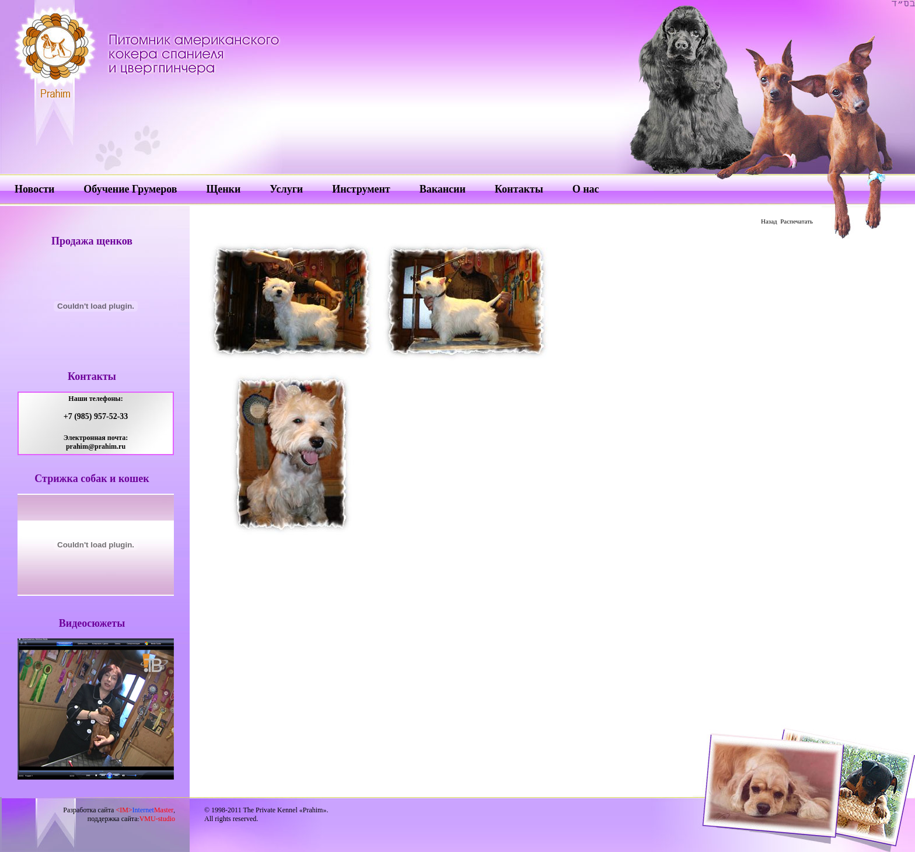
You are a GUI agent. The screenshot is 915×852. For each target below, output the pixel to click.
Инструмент (361, 189)
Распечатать (796, 221)
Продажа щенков (91, 241)
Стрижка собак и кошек (91, 478)
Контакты (519, 189)
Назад (769, 221)
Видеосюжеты (92, 623)
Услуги (286, 189)
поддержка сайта (113, 819)
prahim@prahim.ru (95, 446)
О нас (585, 189)
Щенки (223, 189)
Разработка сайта (118, 810)
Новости (34, 189)
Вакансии (443, 189)
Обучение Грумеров (130, 189)
